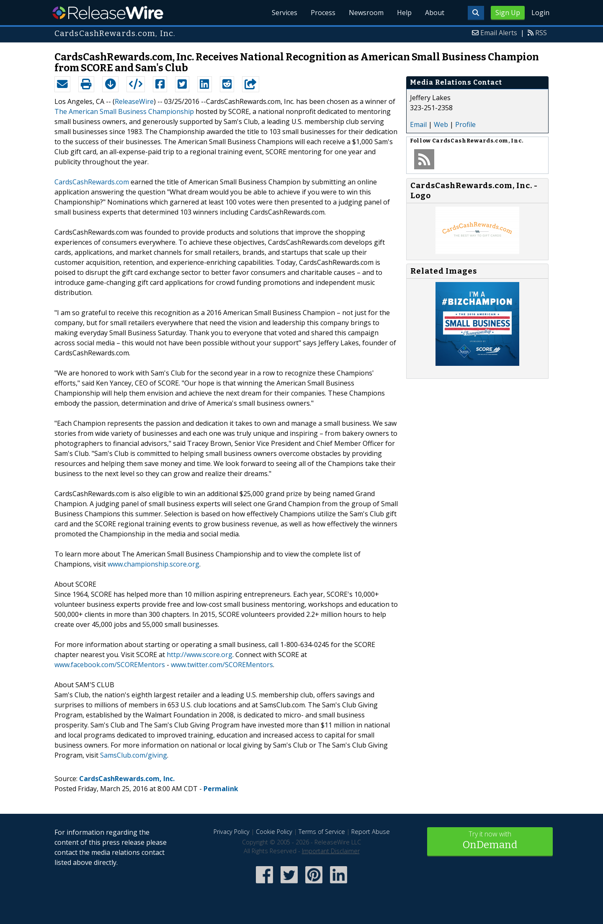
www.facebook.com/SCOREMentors (109, 664)
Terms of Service (322, 832)
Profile (465, 124)
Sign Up (507, 12)
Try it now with (490, 840)
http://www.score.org (199, 654)
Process (323, 12)
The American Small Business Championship (124, 111)
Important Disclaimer (331, 851)
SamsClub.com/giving (133, 755)
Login (540, 12)
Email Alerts (498, 32)
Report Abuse (370, 832)
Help (404, 12)
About (434, 12)
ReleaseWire (107, 12)
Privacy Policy (232, 832)
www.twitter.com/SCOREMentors (222, 664)
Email (418, 124)
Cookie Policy (274, 832)
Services (284, 12)
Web (441, 124)
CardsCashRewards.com (91, 181)
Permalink (221, 788)
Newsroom (366, 12)
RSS (541, 32)
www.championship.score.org (153, 564)
